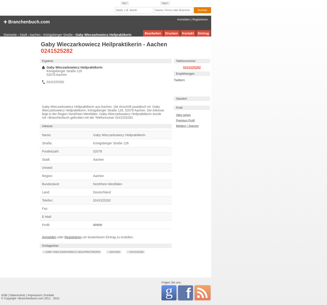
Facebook (189, 292)
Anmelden (183, 19)
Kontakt (188, 33)
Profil (179, 107)
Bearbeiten (153, 33)
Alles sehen (183, 115)
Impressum (35, 295)
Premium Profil (185, 120)
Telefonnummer (186, 61)
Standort (181, 98)
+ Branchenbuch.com (26, 21)
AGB (4, 295)
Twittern (179, 80)
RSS (203, 292)
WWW (97, 225)
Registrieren (200, 19)
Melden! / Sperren (187, 126)
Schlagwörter (50, 245)
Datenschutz (17, 295)
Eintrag (203, 33)
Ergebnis (47, 61)
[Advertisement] (19, 110)
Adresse (47, 126)
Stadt (23, 35)
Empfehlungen (185, 73)
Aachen (35, 35)
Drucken (171, 33)
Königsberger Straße (58, 35)
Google (170, 292)
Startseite (10, 35)
